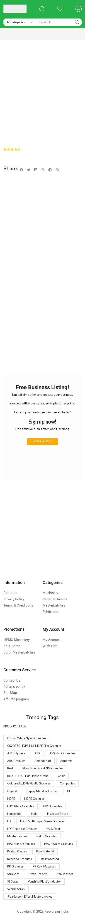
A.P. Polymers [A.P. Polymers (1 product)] (16, 753)
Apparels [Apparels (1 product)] (66, 761)
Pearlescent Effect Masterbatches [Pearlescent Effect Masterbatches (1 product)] (29, 896)
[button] (41, 9)
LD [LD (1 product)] (9, 821)
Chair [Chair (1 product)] (61, 776)
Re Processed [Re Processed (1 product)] (50, 859)
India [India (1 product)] (34, 813)
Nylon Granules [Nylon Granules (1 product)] (46, 836)
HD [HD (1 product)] (69, 791)
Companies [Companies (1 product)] (67, 783)
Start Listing (42, 441)
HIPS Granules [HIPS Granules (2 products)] (52, 806)
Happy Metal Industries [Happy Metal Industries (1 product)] (42, 791)
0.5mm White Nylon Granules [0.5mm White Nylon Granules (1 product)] (26, 738)
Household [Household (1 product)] (14, 813)
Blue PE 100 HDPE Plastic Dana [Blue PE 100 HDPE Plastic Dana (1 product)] (28, 776)
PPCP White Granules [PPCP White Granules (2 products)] (58, 844)
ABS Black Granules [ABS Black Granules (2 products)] (62, 753)
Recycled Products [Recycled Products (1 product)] (19, 859)
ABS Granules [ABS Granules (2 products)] (16, 761)
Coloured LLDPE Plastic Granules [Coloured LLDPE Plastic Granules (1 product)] (29, 783)
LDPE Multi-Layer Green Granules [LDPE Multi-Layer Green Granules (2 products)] (42, 821)
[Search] (77, 22)
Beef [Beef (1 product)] (10, 768)
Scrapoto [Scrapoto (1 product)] (13, 874)
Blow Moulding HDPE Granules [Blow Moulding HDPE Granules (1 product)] (42, 768)
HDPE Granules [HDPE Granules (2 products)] (34, 798)
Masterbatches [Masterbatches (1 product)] (17, 836)
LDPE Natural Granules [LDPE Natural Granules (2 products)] (22, 829)
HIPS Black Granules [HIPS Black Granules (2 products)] (20, 806)
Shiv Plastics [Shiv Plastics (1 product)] (65, 874)
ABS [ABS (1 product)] (37, 753)
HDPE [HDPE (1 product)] (11, 798)
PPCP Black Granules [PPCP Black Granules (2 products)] (21, 844)
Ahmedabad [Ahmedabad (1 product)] (42, 761)
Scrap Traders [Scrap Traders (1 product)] (38, 874)
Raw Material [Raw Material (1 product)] (45, 851)
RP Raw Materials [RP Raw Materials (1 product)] (44, 866)
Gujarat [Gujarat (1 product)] (12, 791)
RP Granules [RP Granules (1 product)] (15, 866)
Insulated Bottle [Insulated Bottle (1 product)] (57, 813)
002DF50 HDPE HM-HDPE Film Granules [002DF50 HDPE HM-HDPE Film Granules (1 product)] (34, 745)
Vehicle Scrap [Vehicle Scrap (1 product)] (16, 889)
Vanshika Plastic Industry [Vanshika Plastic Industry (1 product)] (44, 881)
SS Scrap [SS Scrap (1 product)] (13, 881)
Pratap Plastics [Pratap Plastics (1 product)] (17, 851)
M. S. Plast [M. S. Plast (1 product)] (53, 829)
